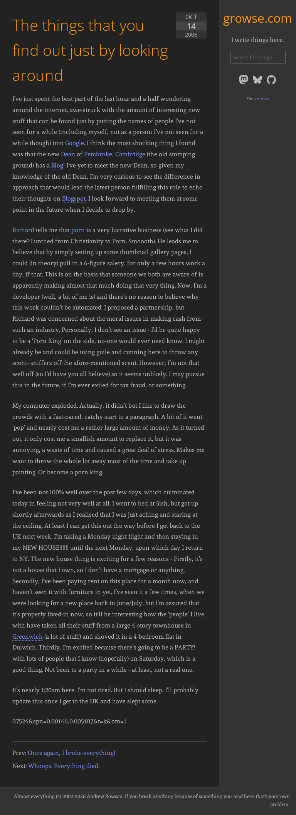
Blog (57, 165)
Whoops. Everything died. (63, 766)
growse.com (257, 18)
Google (74, 143)
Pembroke (98, 154)
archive (261, 98)
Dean (68, 154)
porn (78, 230)
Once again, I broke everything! (71, 752)
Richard (23, 230)
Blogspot (74, 198)
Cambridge (130, 154)
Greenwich (27, 636)
